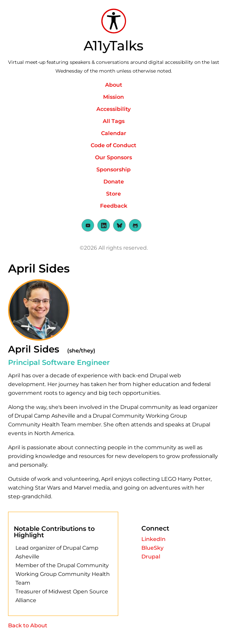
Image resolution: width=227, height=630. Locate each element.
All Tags (114, 121)
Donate (113, 181)
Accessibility (113, 109)
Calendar (113, 133)
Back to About (27, 625)
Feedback (113, 206)
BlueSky (152, 548)
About (113, 85)
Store (113, 194)
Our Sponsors (113, 157)
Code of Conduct (113, 145)
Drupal (150, 556)
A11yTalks (113, 45)
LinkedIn (153, 539)
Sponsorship (113, 169)
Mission (113, 97)
